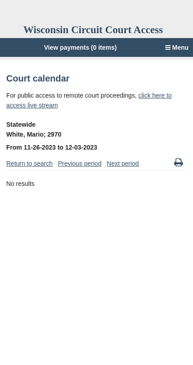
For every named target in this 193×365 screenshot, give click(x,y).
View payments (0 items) (80, 47)
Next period (123, 163)
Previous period (79, 163)
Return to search (29, 163)
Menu (177, 47)
